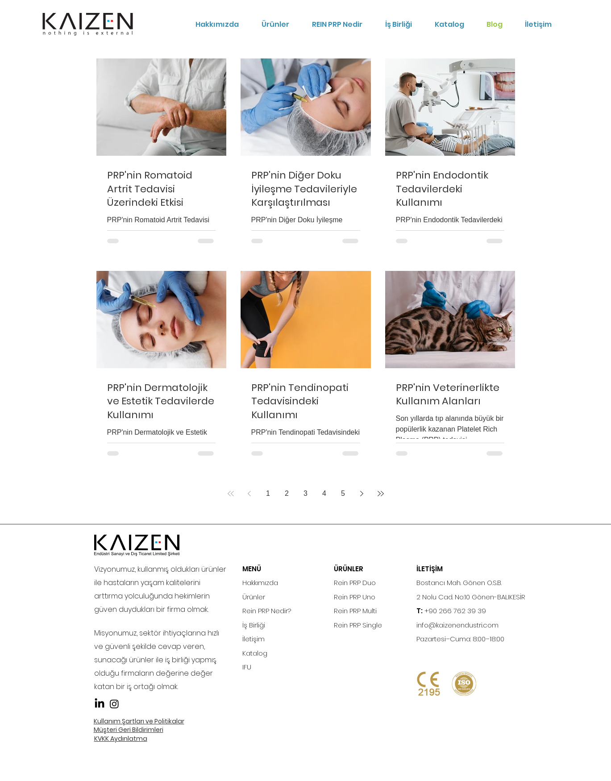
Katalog (254, 653)
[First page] (231, 494)
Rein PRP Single (358, 625)
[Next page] (362, 494)
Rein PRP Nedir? (266, 610)
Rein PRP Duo (355, 582)
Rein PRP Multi (355, 610)
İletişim (253, 639)
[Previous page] (249, 494)
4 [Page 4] (324, 493)
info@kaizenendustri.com (457, 625)
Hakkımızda (260, 582)
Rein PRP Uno (354, 597)
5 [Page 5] (343, 493)
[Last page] (381, 494)
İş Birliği (253, 625)
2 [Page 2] (287, 493)
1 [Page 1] (268, 493)
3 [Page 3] (305, 493)
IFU (246, 667)
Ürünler (253, 597)
